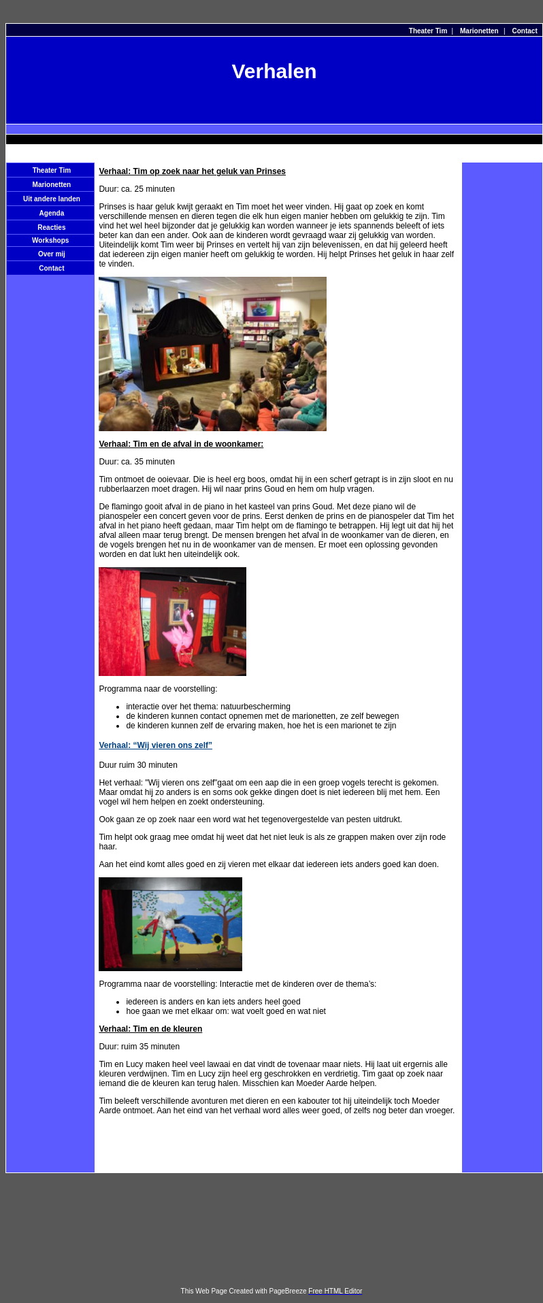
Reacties (51, 227)
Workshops (50, 240)
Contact (525, 31)
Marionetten (479, 31)
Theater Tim (428, 31)
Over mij (51, 254)
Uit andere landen (51, 199)
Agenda (52, 213)
